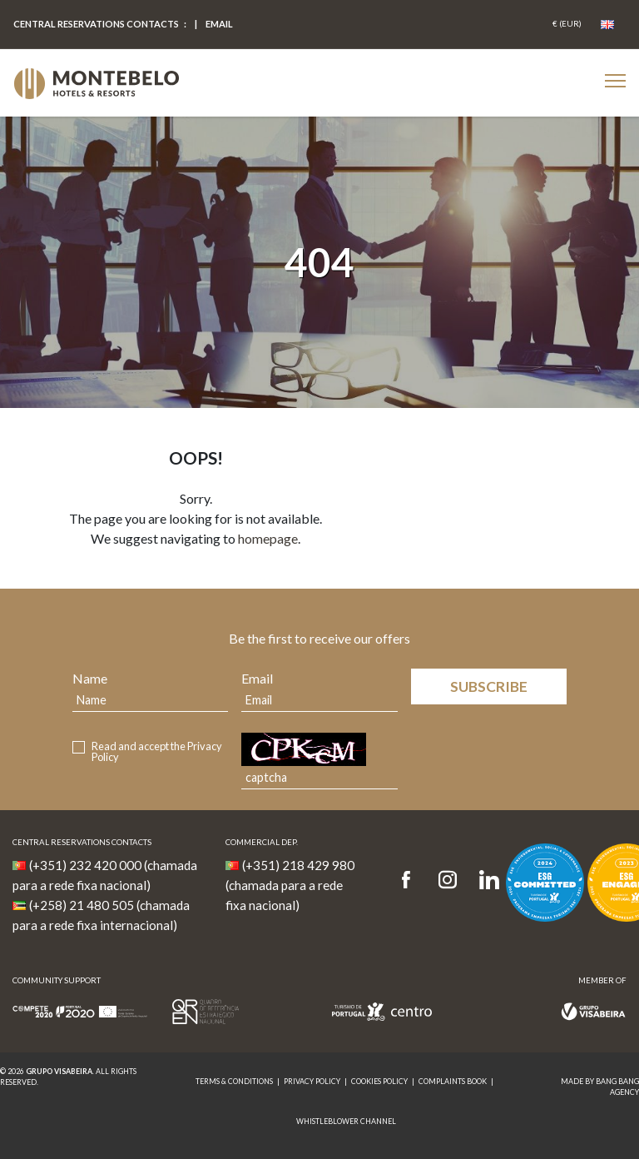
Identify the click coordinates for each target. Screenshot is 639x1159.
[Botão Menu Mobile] (615, 80)
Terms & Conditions (234, 1081)
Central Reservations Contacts (96, 23)
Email (257, 678)
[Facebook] (411, 880)
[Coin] (567, 24)
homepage (268, 538)
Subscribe (489, 686)
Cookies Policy (379, 1081)
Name (89, 678)
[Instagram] (447, 880)
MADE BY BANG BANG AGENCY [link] (600, 1087)
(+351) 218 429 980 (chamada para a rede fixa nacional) (289, 885)
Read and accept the (157, 752)
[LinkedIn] (489, 880)
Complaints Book (453, 1081)
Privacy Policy (312, 1081)
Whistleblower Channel (346, 1121)
